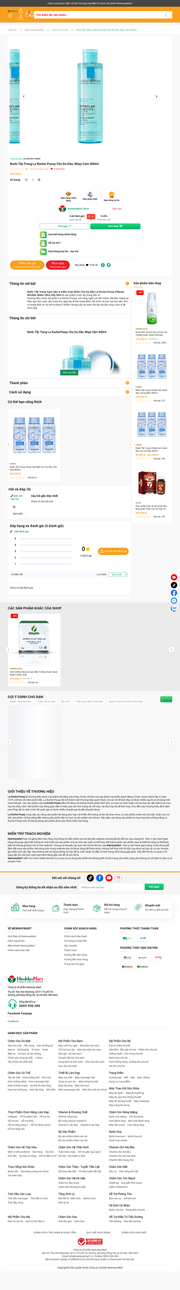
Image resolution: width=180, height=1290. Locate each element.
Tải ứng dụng (53, 3)
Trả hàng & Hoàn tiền (75, 945)
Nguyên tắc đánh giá (113, 549)
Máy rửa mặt (65, 1100)
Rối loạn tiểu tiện (67, 1194)
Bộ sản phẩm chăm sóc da (72, 1158)
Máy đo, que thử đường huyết (125, 1119)
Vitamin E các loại (89, 1147)
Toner (45, 1072)
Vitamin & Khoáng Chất (72, 1135)
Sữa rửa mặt (14, 1068)
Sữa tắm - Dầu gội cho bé (122, 1072)
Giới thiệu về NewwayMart (22, 940)
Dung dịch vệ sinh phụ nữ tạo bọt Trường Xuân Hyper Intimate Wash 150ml (151, 331)
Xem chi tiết (69, 369)
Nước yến (13, 1194)
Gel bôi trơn (130, 1221)
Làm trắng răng (135, 1147)
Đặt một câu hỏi (16, 495)
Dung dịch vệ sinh (135, 1232)
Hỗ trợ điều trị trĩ (47, 1178)
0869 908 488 (34, 1028)
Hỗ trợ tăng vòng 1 (18, 1147)
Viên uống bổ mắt (128, 1194)
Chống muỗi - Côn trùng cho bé (126, 1076)
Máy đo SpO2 (116, 1115)
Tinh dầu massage (18, 1221)
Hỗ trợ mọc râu (66, 1072)
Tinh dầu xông (15, 1225)
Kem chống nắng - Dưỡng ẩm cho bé (128, 1084)
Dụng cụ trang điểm (119, 1104)
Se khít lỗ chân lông (40, 1108)
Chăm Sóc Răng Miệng (123, 1135)
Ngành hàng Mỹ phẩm (36, 27)
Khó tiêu (12, 1178)
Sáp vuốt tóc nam (68, 1068)
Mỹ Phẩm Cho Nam (70, 1063)
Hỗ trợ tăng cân (16, 1151)
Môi (133, 1100)
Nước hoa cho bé (118, 1080)
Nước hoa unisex (118, 1163)
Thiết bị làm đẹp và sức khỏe (97, 700)
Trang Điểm (116, 1095)
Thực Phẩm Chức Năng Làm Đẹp (28, 1135)
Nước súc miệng (118, 1139)
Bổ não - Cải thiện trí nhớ (71, 1178)
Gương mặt (115, 1100)
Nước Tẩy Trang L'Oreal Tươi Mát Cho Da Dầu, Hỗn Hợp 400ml (31, 466)
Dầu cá (113, 1194)
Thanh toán (70, 954)
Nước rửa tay (116, 1232)
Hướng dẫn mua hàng (76, 964)
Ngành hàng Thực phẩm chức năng (29, 705)
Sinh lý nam (89, 1221)
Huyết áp (114, 1205)
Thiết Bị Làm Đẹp (69, 1095)
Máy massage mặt (85, 1100)
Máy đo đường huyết (120, 1123)
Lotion (38, 1080)
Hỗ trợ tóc (13, 1143)
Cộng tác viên (34, 3)
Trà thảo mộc (15, 1198)
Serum (11, 1072)
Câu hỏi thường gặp (39, 166)
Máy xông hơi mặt (88, 1104)
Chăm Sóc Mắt (118, 1189)
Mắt (126, 1100)
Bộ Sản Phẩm (66, 1154)
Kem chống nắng (17, 1104)
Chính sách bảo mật (19, 954)
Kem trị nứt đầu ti (34, 1244)
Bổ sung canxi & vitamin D (72, 1143)
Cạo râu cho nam (67, 1088)
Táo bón (49, 1174)
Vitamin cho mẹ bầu (120, 1174)
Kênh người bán (15, 3)
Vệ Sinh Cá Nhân (119, 1228)
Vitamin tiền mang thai (121, 1182)
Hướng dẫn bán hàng (75, 959)
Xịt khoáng (23, 1072)
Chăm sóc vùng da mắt (20, 1080)
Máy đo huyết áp (135, 1115)
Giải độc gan (65, 1244)
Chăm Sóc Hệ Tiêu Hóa (22, 1170)
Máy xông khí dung (119, 1127)
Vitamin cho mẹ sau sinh (122, 1178)
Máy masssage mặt (69, 1112)
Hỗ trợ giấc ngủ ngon (89, 1174)
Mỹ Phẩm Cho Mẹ (19, 1239)
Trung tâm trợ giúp (74, 968)
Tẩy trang (29, 1068)
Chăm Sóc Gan (67, 1239)
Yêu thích (81, 262)
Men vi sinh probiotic (19, 1174)
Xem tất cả (161, 700)
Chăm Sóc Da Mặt (64, 27)
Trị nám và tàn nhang (29, 1076)
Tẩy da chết (14, 1100)
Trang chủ (12, 27)
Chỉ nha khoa (136, 1139)
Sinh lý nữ (63, 1225)
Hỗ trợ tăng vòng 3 (41, 1147)
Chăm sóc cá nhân (50, 700)
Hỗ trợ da (45, 1139)
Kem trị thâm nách (18, 1108)
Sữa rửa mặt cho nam (89, 1072)
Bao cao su (115, 1221)
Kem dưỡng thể (31, 1100)
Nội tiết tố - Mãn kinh (69, 1221)
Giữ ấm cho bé (117, 1088)
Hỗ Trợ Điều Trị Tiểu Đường (126, 1239)
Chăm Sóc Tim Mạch (122, 1201)
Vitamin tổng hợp (67, 1139)
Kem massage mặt (39, 1104)
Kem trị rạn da (15, 1244)
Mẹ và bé (71, 700)
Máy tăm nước (117, 1147)
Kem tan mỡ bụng (17, 1112)
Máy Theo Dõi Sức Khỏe (124, 1111)
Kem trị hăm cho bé (119, 1068)
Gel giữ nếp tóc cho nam (71, 1080)
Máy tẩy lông (65, 1108)
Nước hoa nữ (135, 1158)
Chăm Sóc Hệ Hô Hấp (71, 1201)
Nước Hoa (115, 1154)
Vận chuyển (70, 950)
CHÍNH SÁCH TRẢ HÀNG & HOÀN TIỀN (54, 1255)
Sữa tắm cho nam (89, 1068)
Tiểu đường (115, 1244)
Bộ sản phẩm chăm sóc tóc (73, 1163)
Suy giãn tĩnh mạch (131, 1205)
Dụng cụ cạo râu (67, 1104)
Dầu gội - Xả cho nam (69, 1076)
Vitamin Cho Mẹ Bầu (121, 1170)
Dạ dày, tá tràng (27, 1178)
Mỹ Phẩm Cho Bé (119, 1063)
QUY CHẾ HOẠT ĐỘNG (98, 1255)
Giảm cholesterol (118, 1209)
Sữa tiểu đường (132, 1244)
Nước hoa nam (117, 1158)
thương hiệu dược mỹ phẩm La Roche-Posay (52, 295)
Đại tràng (38, 1174)
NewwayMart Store (75, 206)
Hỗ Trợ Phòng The (120, 1216)
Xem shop (115, 223)
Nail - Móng (143, 1100)
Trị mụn (35, 1072)
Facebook (13, 1043)
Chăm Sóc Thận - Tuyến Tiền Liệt (78, 1189)
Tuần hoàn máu (66, 1174)
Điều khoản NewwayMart (21, 950)
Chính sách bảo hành (75, 940)
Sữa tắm (51, 1112)
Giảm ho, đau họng (68, 1205)
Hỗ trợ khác (27, 1143)
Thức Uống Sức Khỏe (21, 1189)
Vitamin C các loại (68, 1147)
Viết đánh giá (19, 529)
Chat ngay (64, 223)
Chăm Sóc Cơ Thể (19, 1095)
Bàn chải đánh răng (138, 1143)
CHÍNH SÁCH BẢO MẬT (134, 1255)
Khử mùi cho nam (94, 1084)
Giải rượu (79, 1244)
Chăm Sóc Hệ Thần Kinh (73, 1170)
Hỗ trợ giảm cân (28, 1139)
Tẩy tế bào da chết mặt (20, 1084)
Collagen (12, 1139)
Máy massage (141, 1123)
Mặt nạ (11, 1076)
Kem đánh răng (117, 1143)
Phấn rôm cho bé (148, 1072)
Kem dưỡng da (45, 1068)
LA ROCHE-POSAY (31, 156)
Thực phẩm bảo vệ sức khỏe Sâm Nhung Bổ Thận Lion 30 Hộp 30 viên (151, 507)
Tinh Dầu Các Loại (19, 1216)
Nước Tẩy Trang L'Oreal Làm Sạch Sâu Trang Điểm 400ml (151, 390)
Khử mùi (46, 1100)
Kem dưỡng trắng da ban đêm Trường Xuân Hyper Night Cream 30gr (33, 672)
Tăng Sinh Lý (66, 1216)
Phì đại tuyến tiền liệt (90, 1194)
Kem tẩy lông (37, 1112)
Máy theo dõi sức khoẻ (94, 1112)
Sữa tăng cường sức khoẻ (35, 1194)
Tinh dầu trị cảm (39, 1221)
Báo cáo (116, 205)
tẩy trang (87, 292)
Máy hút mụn (82, 1108)
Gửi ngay (152, 891)
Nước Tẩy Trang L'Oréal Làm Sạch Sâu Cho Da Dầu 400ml (151, 449)
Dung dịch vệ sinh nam (70, 1084)
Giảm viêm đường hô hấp (72, 1209)
